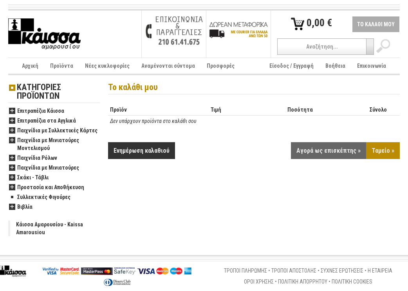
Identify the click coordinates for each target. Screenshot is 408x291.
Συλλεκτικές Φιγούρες (39, 197)
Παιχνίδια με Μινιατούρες (44, 168)
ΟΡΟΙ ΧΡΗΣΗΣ (259, 281)
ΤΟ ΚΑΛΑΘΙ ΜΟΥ (376, 24)
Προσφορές (221, 66)
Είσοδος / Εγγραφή (291, 66)
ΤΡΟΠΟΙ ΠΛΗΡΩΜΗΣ (245, 271)
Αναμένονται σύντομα (168, 66)
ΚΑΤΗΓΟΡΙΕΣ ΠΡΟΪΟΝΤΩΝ (39, 92)
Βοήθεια (335, 66)
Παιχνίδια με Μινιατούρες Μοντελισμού (44, 144)
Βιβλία (20, 207)
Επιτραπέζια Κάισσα (36, 111)
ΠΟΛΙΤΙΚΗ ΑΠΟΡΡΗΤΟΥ (302, 281)
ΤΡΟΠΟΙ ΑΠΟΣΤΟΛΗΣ (293, 271)
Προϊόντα (61, 66)
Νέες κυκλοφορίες (107, 66)
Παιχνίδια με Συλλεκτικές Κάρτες (53, 130)
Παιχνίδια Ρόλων (33, 158)
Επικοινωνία (371, 66)
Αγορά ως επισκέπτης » (328, 150)
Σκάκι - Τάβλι (29, 177)
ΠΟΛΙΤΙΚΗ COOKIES (352, 281)
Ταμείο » (383, 150)
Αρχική (30, 66)
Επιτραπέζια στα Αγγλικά (42, 121)
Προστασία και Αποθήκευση (46, 187)
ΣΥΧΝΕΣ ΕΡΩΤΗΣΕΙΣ (342, 271)
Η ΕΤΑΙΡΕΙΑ (380, 271)
